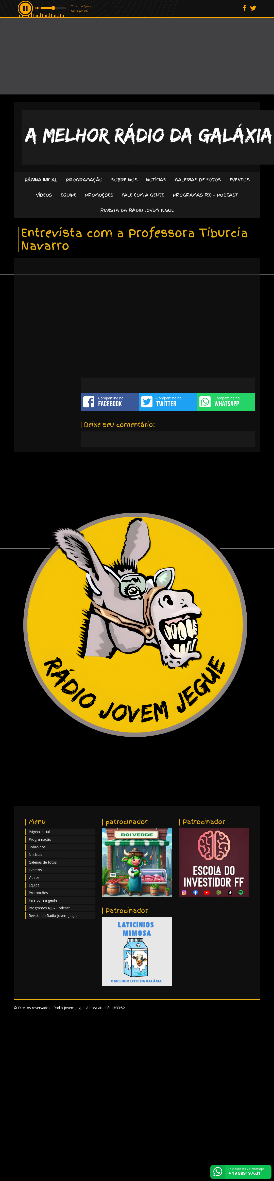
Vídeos (44, 195)
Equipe (68, 195)
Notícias (156, 179)
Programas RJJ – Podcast (205, 195)
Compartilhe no (109, 401)
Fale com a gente (143, 195)
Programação (84, 179)
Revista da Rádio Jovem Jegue (137, 210)
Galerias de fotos (198, 179)
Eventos (240, 179)
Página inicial (41, 179)
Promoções (99, 195)
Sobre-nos (124, 179)
